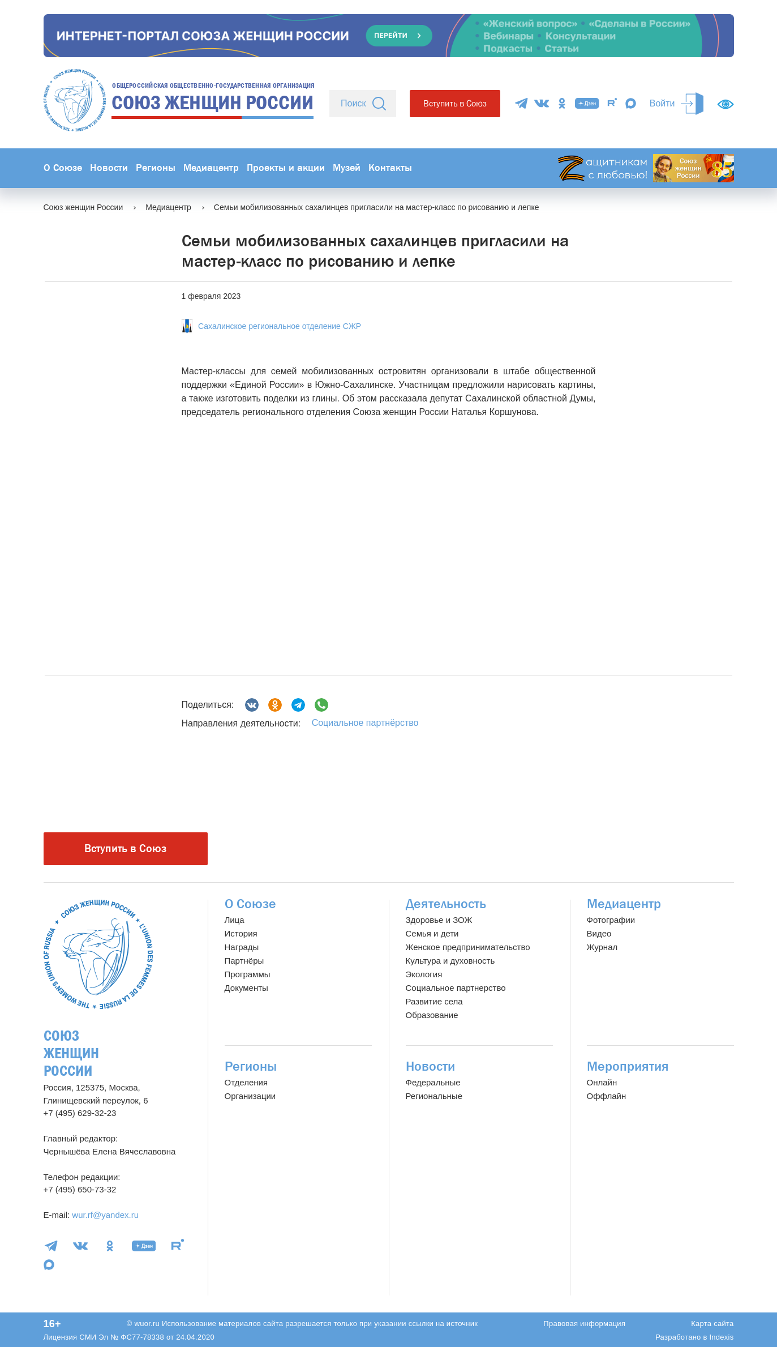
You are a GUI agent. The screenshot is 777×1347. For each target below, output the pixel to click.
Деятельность (446, 904)
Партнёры (244, 960)
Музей (346, 167)
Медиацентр (211, 167)
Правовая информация (584, 1323)
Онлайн (602, 1082)
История (241, 933)
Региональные (434, 1096)
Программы (248, 974)
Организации (250, 1096)
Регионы (155, 167)
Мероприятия (628, 1066)
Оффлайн (606, 1096)
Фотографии (611, 920)
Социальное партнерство (456, 988)
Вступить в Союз (455, 103)
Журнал (602, 947)
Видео (599, 933)
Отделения (246, 1082)
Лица (234, 920)
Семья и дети (432, 933)
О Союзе (63, 167)
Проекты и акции (286, 167)
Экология (424, 974)
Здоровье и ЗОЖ (439, 920)
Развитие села (434, 1001)
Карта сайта (712, 1323)
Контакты (390, 167)
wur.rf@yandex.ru (105, 1215)
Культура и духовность (450, 960)
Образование (432, 1015)
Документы (246, 988)
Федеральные (433, 1082)
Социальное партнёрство (365, 723)
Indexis (721, 1337)
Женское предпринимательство (468, 947)
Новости (109, 167)
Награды (242, 947)
